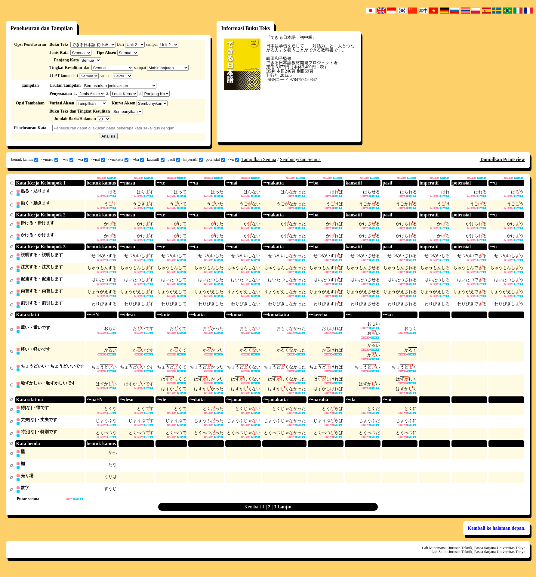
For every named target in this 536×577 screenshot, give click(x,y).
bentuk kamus (24, 159)
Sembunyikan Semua (300, 159)
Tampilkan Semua (258, 159)
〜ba (137, 159)
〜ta (82, 159)
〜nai (98, 159)
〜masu (49, 159)
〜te (67, 159)
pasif (174, 159)
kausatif (156, 159)
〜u (233, 159)
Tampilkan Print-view (502, 159)
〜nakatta (118, 159)
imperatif (193, 159)
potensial (215, 159)
